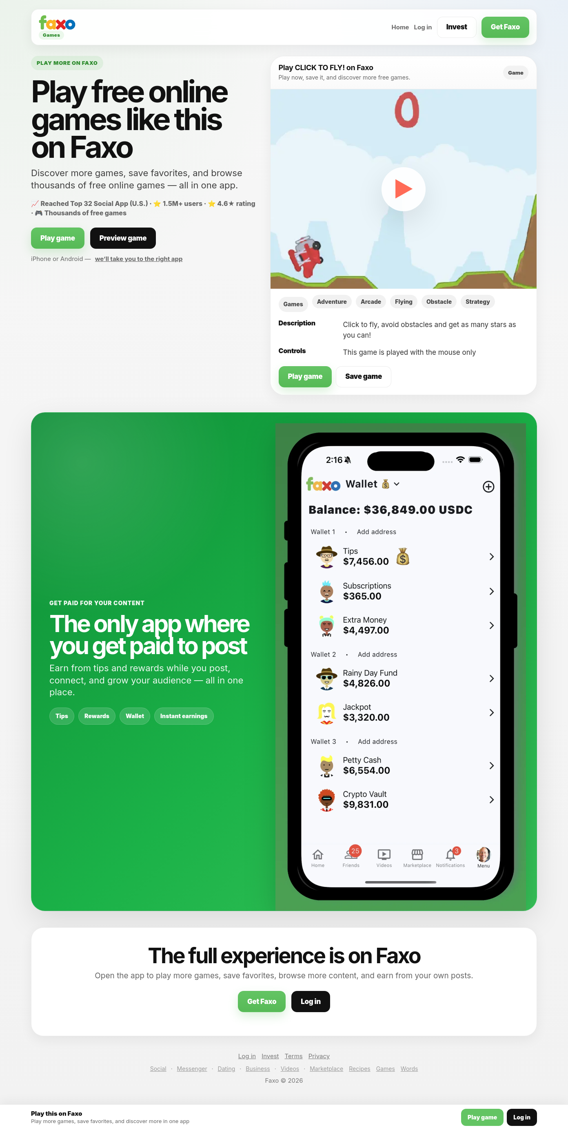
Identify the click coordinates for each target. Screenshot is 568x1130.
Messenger (192, 1068)
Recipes (359, 1068)
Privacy (319, 1056)
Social (158, 1068)
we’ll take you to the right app (139, 259)
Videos (290, 1068)
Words (409, 1068)
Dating (226, 1068)
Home (400, 27)
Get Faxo (505, 27)
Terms (294, 1056)
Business (258, 1068)
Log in (423, 27)
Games (385, 1068)
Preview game (123, 238)
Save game (363, 376)
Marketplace (326, 1068)
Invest (456, 27)
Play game (57, 238)
